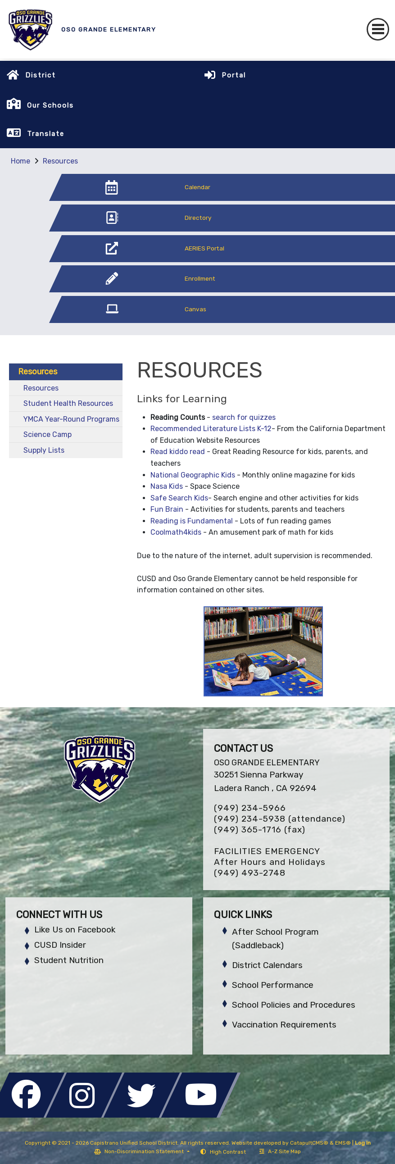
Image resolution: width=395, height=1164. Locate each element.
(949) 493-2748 (250, 873)
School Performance (272, 985)
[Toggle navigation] (378, 29)
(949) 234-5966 (250, 808)
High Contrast (228, 1152)
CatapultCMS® (309, 1143)
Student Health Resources (68, 403)
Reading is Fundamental (191, 521)
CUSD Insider (60, 945)
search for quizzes (244, 417)
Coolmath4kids (175, 532)
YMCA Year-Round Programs (71, 419)
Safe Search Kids (179, 498)
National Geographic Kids (192, 475)
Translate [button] (45, 134)
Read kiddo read (177, 451)
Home (20, 161)
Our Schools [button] (50, 105)
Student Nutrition (69, 960)
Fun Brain (166, 509)
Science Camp (47, 434)
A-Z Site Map (280, 1151)
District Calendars (267, 965)
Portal (234, 75)
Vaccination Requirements (284, 1024)
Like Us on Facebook (74, 929)
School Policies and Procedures (293, 1005)
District (40, 75)
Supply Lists (43, 450)
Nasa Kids (166, 486)
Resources (60, 161)
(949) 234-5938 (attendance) (279, 819)
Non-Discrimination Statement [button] (144, 1151)
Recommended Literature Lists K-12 (211, 428)
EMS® (343, 1143)
